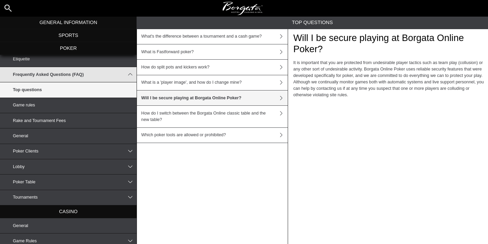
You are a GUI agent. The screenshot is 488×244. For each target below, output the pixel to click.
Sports (68, 35)
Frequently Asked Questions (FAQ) (75, 74)
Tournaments (75, 197)
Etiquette (21, 59)
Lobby (75, 166)
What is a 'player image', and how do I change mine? (214, 82)
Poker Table (75, 182)
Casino (68, 211)
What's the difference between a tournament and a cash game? (214, 36)
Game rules (24, 105)
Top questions (27, 89)
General (20, 136)
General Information (68, 22)
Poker (68, 48)
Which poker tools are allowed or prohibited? (214, 135)
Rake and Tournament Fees (39, 120)
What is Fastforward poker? (214, 51)
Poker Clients (75, 151)
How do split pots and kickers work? (214, 67)
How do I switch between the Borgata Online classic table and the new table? (214, 116)
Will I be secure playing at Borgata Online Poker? (214, 97)
